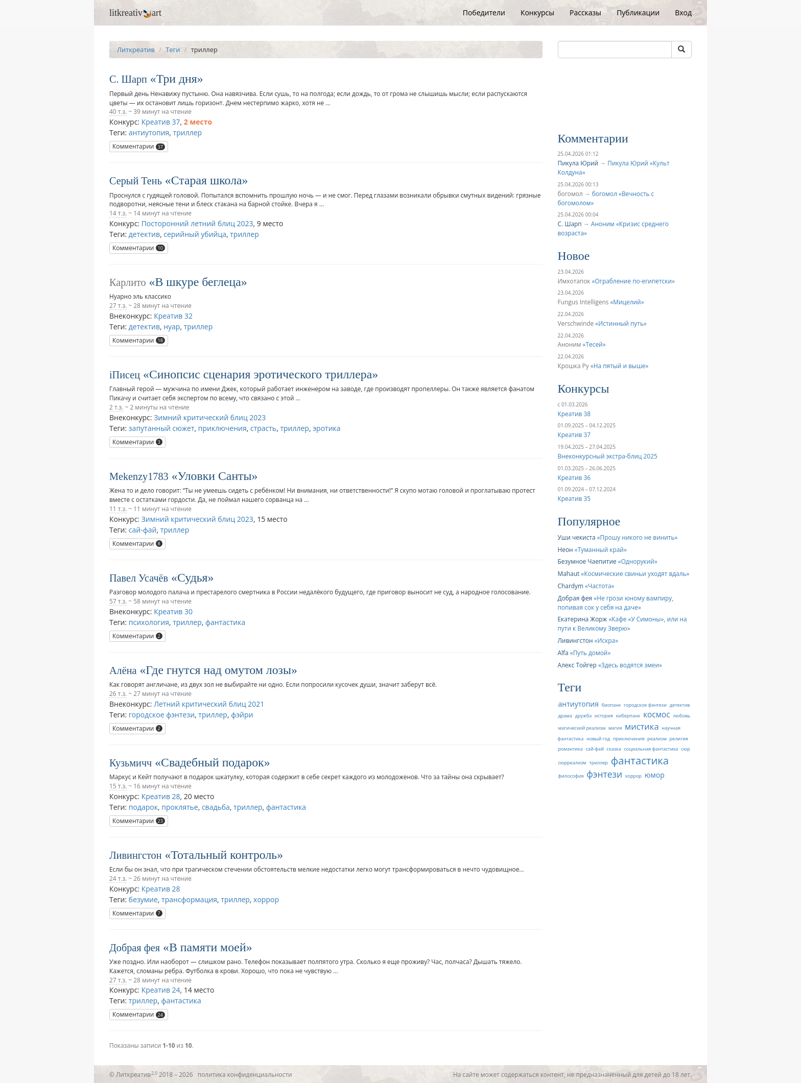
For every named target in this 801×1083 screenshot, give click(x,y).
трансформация (189, 899)
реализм (657, 738)
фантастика (225, 622)
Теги (173, 49)
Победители (484, 12)
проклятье (179, 807)
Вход (683, 12)
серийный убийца (194, 234)
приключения (222, 428)
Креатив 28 (161, 796)
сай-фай (143, 530)
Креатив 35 (574, 498)
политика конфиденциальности (245, 1074)
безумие (143, 899)
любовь (681, 715)
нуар (171, 326)
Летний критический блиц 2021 (209, 704)
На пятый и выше (620, 366)
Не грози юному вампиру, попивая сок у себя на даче (616, 602)
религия (679, 738)
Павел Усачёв (138, 578)
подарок (143, 807)
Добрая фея (134, 947)
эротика (326, 428)
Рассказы (585, 12)
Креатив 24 (161, 990)
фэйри (242, 714)
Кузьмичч (130, 762)
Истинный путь (621, 323)
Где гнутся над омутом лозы (218, 670)
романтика (570, 748)
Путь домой (590, 652)
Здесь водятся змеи (630, 665)
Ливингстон (135, 855)
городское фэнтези (162, 714)
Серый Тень (135, 180)
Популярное (589, 521)
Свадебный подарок (212, 762)
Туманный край (601, 549)
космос (656, 714)
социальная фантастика (651, 748)
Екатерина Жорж (582, 619)
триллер (187, 132)
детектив (144, 234)
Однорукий (637, 561)
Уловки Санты (215, 476)
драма (565, 715)
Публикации (638, 12)
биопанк (611, 705)
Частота (599, 586)
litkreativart (135, 13)
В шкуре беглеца (198, 281)
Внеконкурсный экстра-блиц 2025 (607, 456)
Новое (574, 255)
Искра (606, 640)
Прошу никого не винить (637, 537)
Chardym (571, 586)
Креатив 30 (173, 611)
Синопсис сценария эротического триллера (260, 374)
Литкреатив (136, 49)
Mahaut (569, 573)
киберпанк (628, 715)
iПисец (124, 374)
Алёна (122, 670)
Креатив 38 (574, 414)
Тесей (594, 344)
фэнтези (604, 774)
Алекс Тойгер (577, 665)
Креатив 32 (173, 316)
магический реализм (582, 728)
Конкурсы (537, 12)
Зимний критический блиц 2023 (210, 417)
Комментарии (138, 146)
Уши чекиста (577, 537)
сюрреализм (572, 762)
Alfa (563, 652)
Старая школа (206, 180)
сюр (685, 748)
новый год (598, 738)
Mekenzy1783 (139, 476)
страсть (263, 428)
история (604, 715)
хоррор (266, 899)
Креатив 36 (574, 477)
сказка (614, 748)
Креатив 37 (161, 122)
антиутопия (149, 132)
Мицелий (627, 302)
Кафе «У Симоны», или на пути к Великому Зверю (622, 623)
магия (615, 728)
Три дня (176, 78)
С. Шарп (128, 79)
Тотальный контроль (224, 854)
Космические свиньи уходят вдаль (635, 573)
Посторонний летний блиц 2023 (197, 223)
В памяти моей (207, 947)
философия (571, 776)
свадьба (216, 807)
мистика (642, 726)
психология (149, 622)
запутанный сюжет (162, 428)
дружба (583, 715)
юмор (655, 775)
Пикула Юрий (578, 163)
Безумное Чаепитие (587, 561)
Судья (192, 577)
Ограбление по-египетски (633, 281)
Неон (565, 549)
